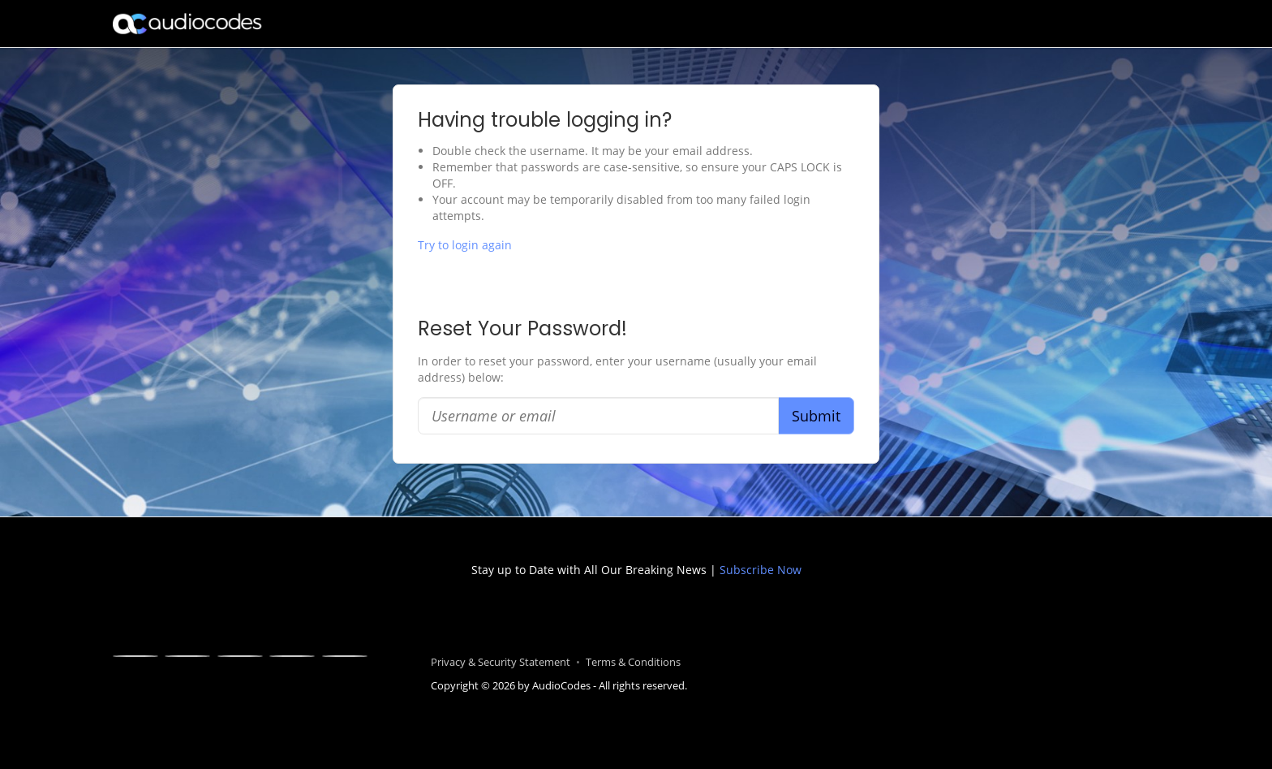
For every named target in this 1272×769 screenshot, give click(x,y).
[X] (187, 656)
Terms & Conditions (633, 662)
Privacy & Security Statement (500, 662)
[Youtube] (292, 656)
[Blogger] (344, 656)
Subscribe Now (758, 569)
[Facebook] (135, 656)
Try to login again (465, 245)
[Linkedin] (240, 656)
